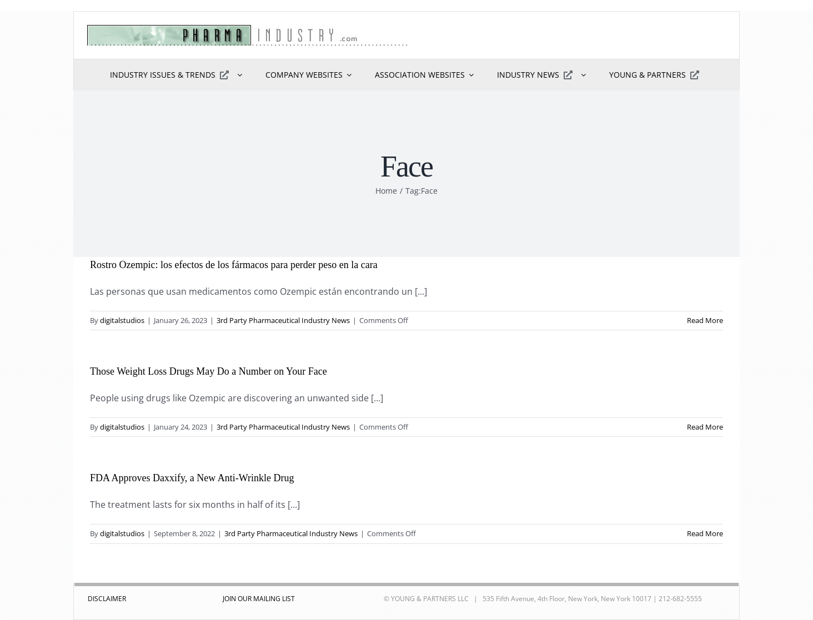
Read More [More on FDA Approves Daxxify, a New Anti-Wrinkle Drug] (705, 533)
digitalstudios (122, 320)
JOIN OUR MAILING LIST (259, 598)
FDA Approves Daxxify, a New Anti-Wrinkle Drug (192, 477)
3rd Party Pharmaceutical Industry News (283, 320)
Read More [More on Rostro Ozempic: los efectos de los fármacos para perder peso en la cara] (705, 320)
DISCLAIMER (107, 598)
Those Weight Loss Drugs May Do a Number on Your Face (208, 371)
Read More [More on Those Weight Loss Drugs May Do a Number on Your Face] (705, 427)
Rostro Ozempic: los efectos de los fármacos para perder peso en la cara (234, 264)
